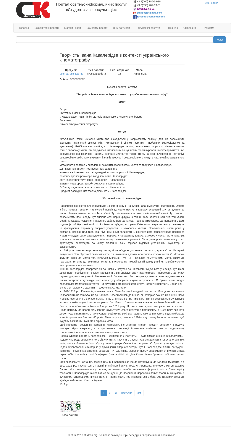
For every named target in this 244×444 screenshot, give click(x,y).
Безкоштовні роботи (47, 27)
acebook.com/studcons (151, 16)
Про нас (173, 27)
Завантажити (70, 415)
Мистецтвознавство (71, 73)
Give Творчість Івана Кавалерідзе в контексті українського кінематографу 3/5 (77, 78)
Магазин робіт (72, 27)
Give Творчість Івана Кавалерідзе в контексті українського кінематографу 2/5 (74, 78)
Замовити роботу (97, 27)
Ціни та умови (122, 27)
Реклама (209, 27)
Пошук (219, 39)
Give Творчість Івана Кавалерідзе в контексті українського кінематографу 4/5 (80, 78)
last (139, 392)
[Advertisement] (35, 108)
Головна (24, 27)
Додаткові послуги (150, 27)
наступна (126, 392)
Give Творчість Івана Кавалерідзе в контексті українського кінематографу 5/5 (83, 78)
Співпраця (190, 27)
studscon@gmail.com (149, 12)
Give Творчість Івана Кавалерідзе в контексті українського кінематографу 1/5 (71, 78)
